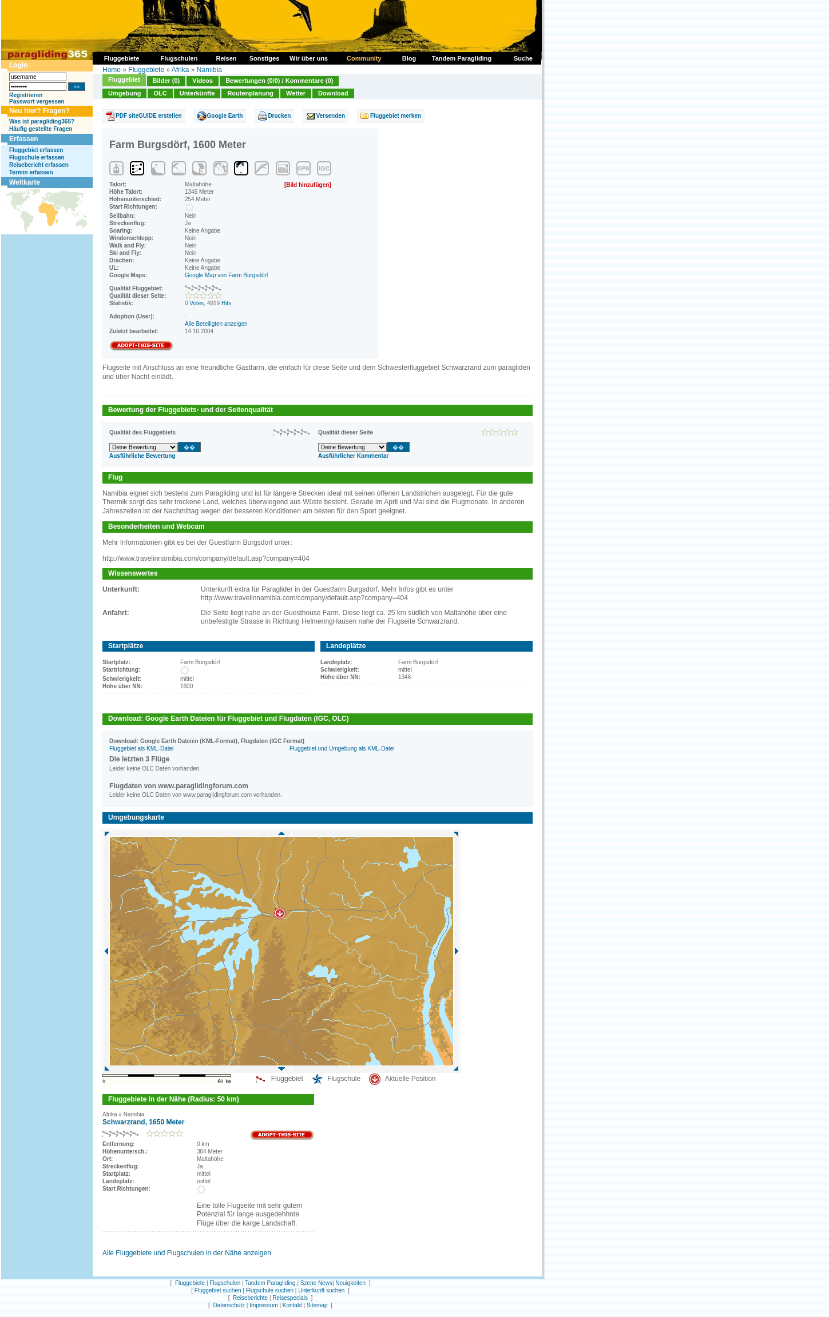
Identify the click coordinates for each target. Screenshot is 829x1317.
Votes (196, 303)
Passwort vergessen (37, 101)
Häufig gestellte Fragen (41, 129)
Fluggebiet (124, 79)
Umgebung (124, 93)
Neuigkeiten (350, 1283)
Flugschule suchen (269, 1290)
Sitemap (317, 1305)
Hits (226, 303)
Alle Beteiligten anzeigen (216, 324)
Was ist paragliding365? (41, 121)
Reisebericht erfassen (39, 165)
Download (333, 93)
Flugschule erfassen (37, 157)
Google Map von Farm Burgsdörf (226, 275)
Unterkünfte (197, 93)
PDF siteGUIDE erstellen (149, 116)
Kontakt (292, 1305)
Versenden (330, 116)
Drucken (279, 116)
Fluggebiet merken (395, 116)
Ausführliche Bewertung (142, 456)
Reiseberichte (250, 1298)
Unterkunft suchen (321, 1290)
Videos (202, 80)
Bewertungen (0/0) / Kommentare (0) (279, 80)
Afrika (180, 70)
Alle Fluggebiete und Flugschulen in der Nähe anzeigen (186, 1253)
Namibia (209, 70)
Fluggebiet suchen (218, 1290)
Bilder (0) (166, 80)
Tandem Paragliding (270, 1283)
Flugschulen (224, 1283)
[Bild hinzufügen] (307, 185)
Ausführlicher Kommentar (353, 456)
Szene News (316, 1283)
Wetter (296, 93)
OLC (159, 93)
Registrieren (25, 95)
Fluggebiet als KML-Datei (141, 748)
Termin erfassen (31, 172)
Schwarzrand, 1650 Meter (143, 1122)
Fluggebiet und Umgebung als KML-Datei (341, 748)
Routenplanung (250, 93)
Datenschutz (229, 1305)
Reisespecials (290, 1298)
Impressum (263, 1305)
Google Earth (225, 116)
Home (111, 70)
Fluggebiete (146, 70)
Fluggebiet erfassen (36, 150)
